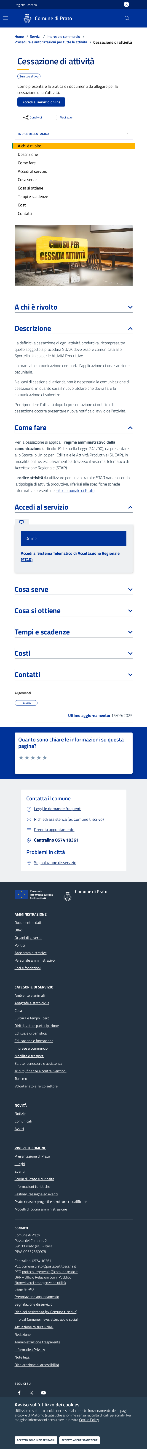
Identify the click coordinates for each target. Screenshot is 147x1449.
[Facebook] (19, 1394)
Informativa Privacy (30, 1349)
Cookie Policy (89, 1419)
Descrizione (74, 328)
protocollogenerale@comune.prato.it (50, 1271)
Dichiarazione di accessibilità (37, 1364)
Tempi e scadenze (74, 631)
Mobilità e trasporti (29, 1056)
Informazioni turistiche (32, 1186)
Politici (20, 945)
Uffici (19, 930)
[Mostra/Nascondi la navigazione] (5, 18)
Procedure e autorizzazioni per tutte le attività (51, 42)
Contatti (74, 674)
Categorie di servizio (34, 987)
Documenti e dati (28, 922)
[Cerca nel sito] (126, 18)
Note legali (23, 1357)
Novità (21, 1105)
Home (19, 36)
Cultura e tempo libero (32, 1018)
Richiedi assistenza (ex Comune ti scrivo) (46, 1312)
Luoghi (20, 1163)
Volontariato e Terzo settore (36, 1086)
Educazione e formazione (34, 1040)
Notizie (20, 1113)
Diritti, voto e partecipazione (37, 1025)
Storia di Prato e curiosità (34, 1179)
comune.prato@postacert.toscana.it (49, 1266)
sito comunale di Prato (75, 490)
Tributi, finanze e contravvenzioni (41, 1071)
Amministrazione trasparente (37, 1342)
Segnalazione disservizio (33, 1304)
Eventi (20, 1171)
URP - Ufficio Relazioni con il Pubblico (43, 1277)
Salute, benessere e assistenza (38, 1063)
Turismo (21, 1078)
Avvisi (19, 1128)
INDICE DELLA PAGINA (73, 133)
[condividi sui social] (32, 117)
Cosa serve (74, 589)
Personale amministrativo (35, 960)
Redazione (23, 1334)
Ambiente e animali (30, 995)
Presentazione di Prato (32, 1156)
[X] (31, 1394)
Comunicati (23, 1121)
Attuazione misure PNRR (34, 1327)
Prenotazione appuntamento (37, 1296)
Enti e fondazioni (28, 968)
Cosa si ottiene (74, 610)
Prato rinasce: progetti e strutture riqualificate (51, 1201)
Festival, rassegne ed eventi (36, 1194)
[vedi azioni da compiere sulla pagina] (63, 117)
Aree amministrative (31, 952)
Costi (74, 653)
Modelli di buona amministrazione (41, 1209)
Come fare (74, 427)
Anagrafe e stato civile (32, 1003)
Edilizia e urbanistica (31, 1033)
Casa (18, 1010)
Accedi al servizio (74, 506)
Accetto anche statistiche (79, 1440)
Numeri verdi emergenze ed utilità (40, 1282)
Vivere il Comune (30, 1148)
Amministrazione (31, 914)
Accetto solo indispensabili (36, 1440)
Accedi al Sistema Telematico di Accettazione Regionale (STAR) (70, 556)
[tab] (22, 522)
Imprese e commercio (63, 36)
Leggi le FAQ (24, 1289)
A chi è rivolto (74, 306)
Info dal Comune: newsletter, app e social (46, 1319)
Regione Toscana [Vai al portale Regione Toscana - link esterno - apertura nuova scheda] (26, 4)
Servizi (35, 36)
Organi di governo (28, 937)
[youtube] (43, 1394)
